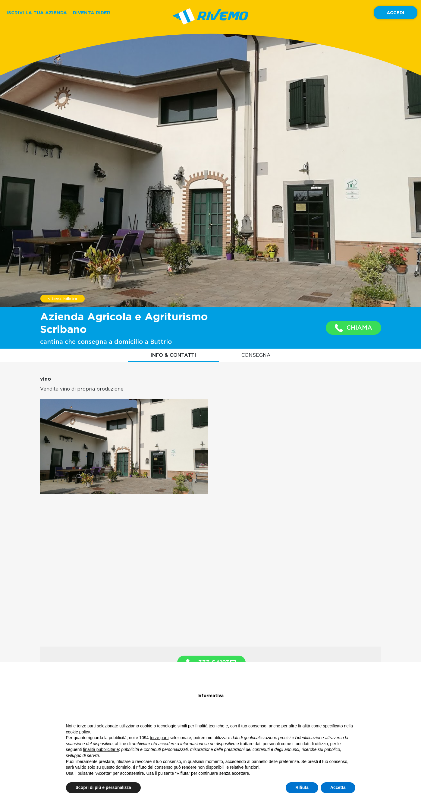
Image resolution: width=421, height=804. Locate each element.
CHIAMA (353, 328)
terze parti (159, 737)
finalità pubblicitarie (101, 749)
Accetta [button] (338, 787)
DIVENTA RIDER (91, 12)
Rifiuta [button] (302, 787)
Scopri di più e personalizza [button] (103, 787)
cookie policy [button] (78, 732)
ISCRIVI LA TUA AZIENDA (37, 12)
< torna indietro (62, 299)
